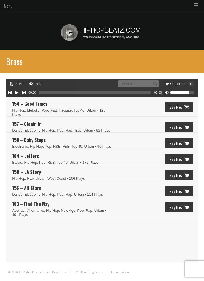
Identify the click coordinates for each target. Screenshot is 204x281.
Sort (16, 83)
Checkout (179, 83)
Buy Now (179, 107)
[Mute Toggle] (167, 92)
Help (35, 83)
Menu (8, 6)
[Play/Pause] (17, 92)
